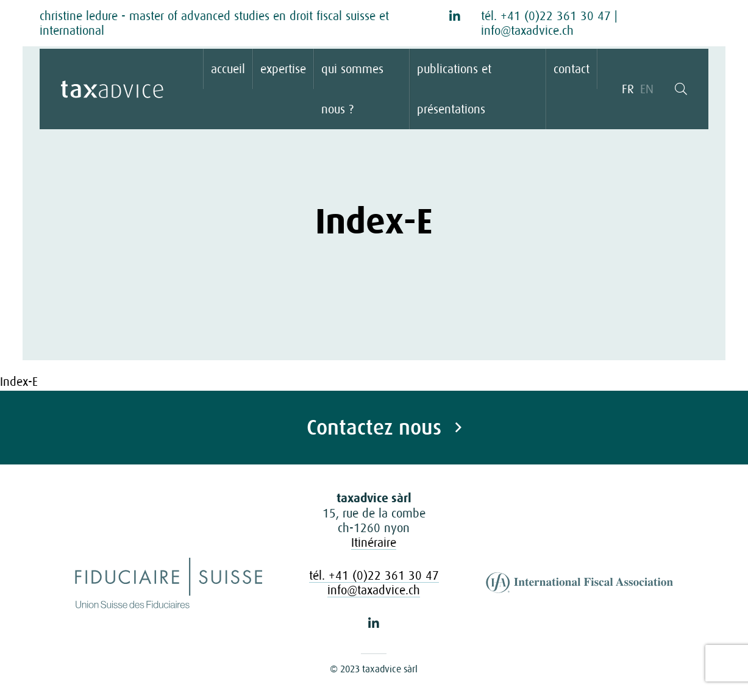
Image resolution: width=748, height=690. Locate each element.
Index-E (19, 381)
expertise (283, 69)
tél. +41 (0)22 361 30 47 (546, 16)
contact (571, 69)
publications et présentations (454, 89)
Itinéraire (373, 542)
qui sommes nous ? (352, 89)
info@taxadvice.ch (527, 30)
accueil (228, 69)
